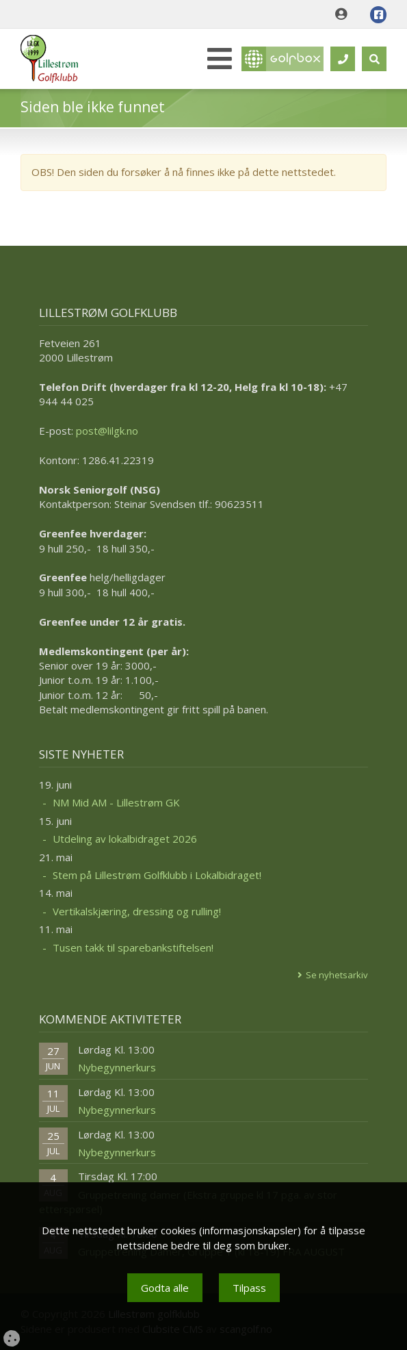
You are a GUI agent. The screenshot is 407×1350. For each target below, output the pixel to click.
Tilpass (249, 1288)
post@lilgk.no (107, 430)
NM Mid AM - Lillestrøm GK (116, 802)
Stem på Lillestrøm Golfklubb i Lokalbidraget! (157, 875)
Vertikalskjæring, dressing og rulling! (137, 911)
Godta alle (165, 1288)
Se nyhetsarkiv (337, 975)
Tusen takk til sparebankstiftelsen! (133, 947)
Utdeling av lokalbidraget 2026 (125, 838)
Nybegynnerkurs (117, 1067)
